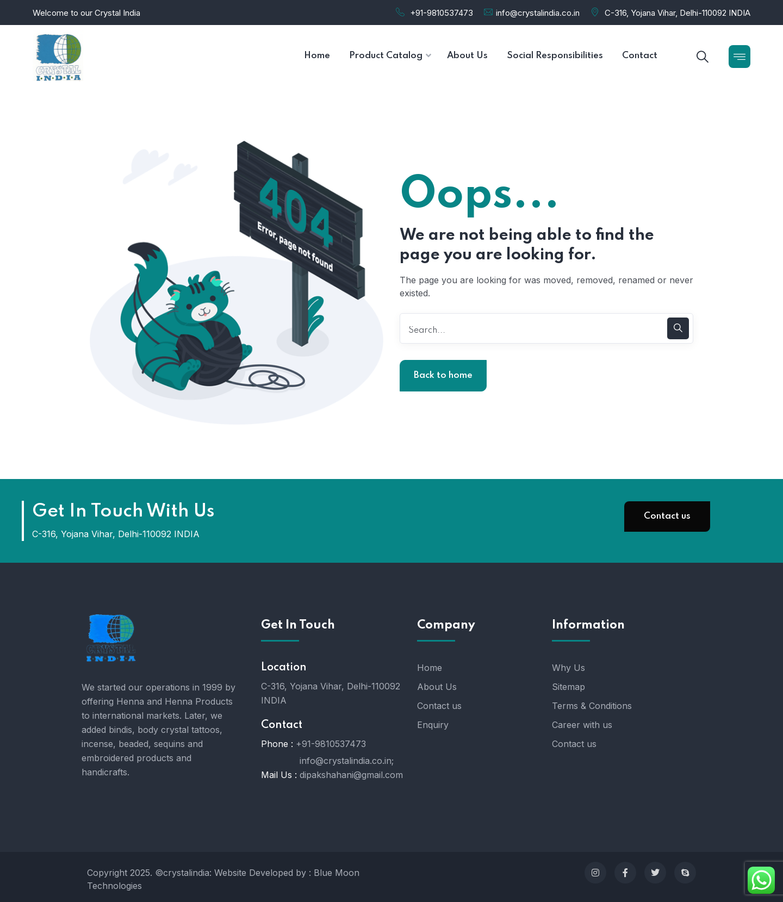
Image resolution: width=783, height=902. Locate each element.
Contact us (667, 516)
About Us (437, 686)
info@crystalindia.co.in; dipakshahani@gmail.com (351, 767)
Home (429, 667)
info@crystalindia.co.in (538, 13)
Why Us (568, 667)
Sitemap (568, 686)
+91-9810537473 (441, 13)
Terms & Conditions (592, 705)
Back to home (443, 375)
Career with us (582, 724)
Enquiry (433, 724)
